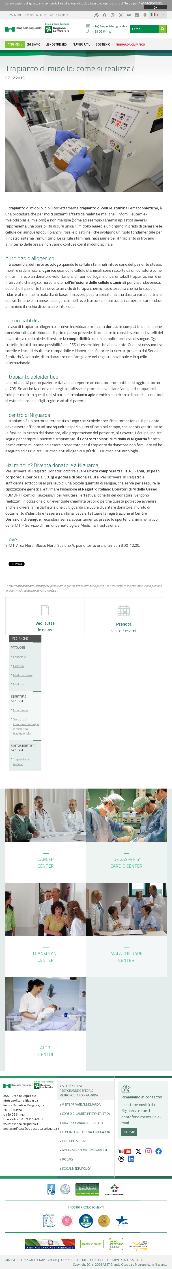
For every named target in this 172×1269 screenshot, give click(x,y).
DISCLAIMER (114, 1259)
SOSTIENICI (103, 44)
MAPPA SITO (13, 1259)
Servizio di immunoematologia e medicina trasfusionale (26, 726)
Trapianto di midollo (21, 761)
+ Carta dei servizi (73, 1141)
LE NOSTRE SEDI (56, 44)
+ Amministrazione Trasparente (84, 1150)
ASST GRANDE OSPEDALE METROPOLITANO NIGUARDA (38, 15)
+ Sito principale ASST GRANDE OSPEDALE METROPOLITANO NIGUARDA (79, 1090)
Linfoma (18, 666)
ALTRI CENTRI (45, 1050)
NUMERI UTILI (81, 44)
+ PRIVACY (66, 1159)
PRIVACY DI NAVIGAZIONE (41, 1259)
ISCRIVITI (129, 1132)
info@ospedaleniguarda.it (110, 26)
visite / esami (123, 619)
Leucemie (19, 656)
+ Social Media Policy (75, 1168)
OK (155, 7)
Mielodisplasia (22, 675)
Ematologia (20, 710)
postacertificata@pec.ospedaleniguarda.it (31, 1128)
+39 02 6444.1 (103, 31)
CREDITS (82, 1259)
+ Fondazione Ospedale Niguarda (85, 1131)
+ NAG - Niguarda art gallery (81, 1122)
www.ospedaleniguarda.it (20, 1123)
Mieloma (19, 684)
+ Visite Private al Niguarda (80, 1104)
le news (45, 619)
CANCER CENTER (46, 861)
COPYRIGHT (67, 1259)
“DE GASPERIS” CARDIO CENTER (126, 861)
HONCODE (97, 1259)
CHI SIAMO (34, 44)
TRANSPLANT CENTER (45, 956)
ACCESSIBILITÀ (133, 1259)
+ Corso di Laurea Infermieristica (85, 1113)
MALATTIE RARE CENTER (126, 956)
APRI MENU (15, 44)
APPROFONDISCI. (152, 3)
